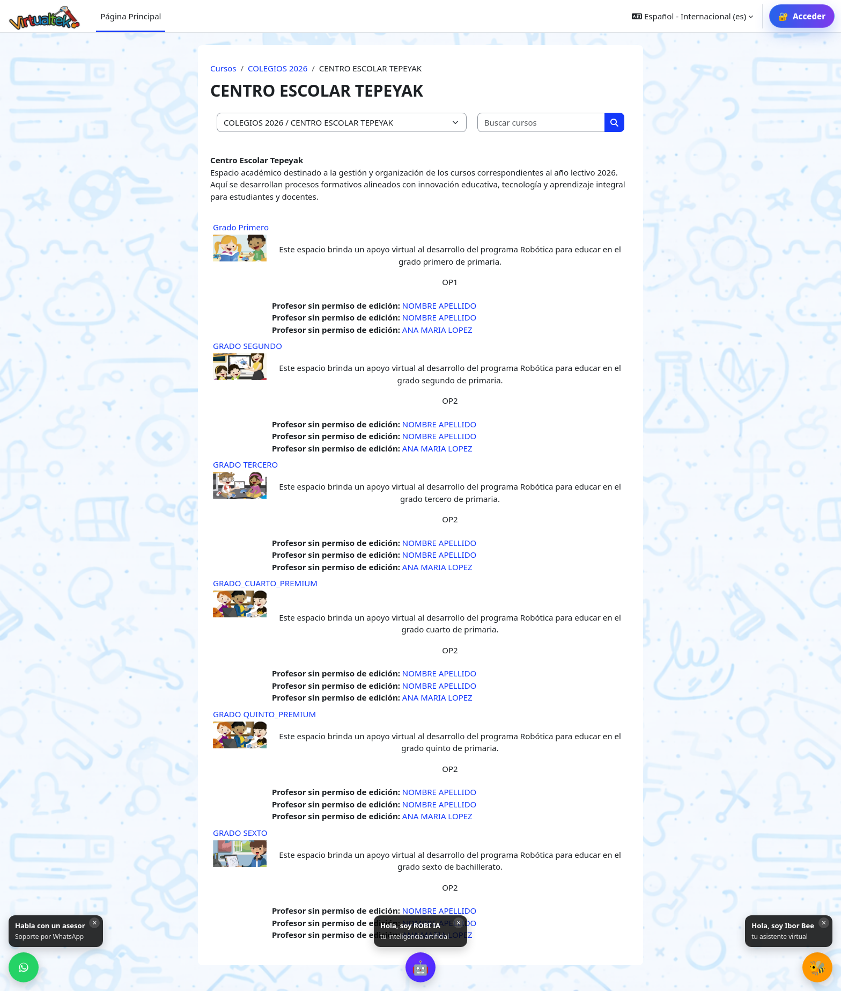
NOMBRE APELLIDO (439, 305)
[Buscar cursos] (541, 123)
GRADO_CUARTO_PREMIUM (265, 583)
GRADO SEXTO (240, 832)
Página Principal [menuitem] (130, 16)
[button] (420, 967)
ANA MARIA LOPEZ (437, 329)
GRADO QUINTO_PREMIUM (264, 714)
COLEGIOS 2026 (277, 68)
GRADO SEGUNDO (247, 345)
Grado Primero (241, 227)
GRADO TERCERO (245, 464)
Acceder (809, 16)
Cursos (223, 68)
